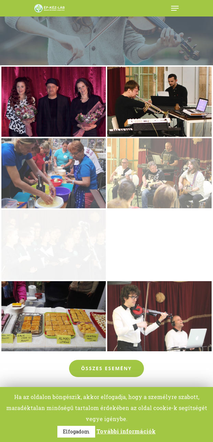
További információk (126, 431)
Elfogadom (76, 431)
